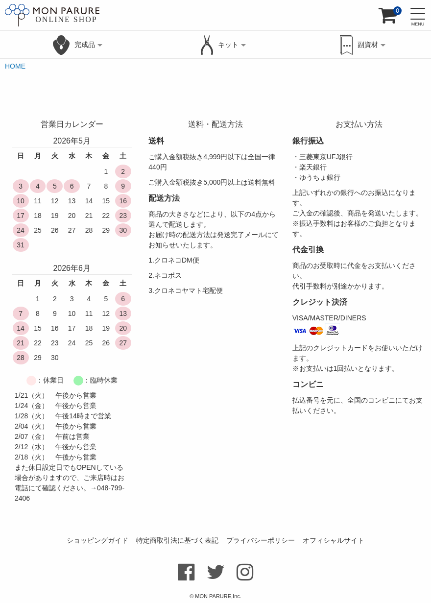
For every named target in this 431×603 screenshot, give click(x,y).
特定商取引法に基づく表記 (177, 540)
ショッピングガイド (97, 540)
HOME (15, 66)
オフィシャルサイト (333, 540)
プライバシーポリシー (260, 540)
